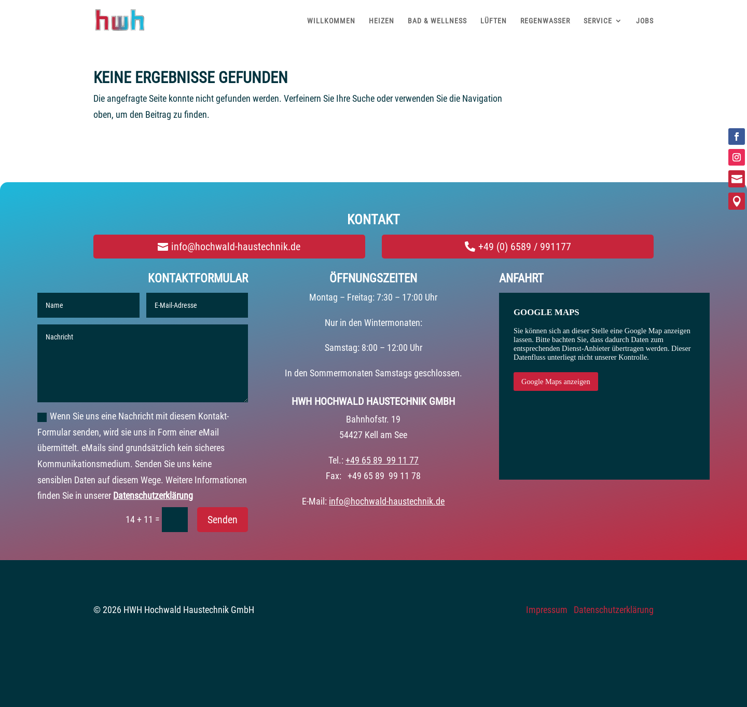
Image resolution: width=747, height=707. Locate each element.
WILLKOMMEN (331, 20)
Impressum (547, 609)
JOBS (645, 20)
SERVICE (598, 20)
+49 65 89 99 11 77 (382, 460)
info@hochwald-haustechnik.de (235, 246)
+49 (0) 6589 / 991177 (524, 246)
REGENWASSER (545, 20)
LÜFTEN (493, 20)
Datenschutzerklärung (153, 495)
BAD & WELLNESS (437, 20)
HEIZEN (381, 20)
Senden (223, 519)
